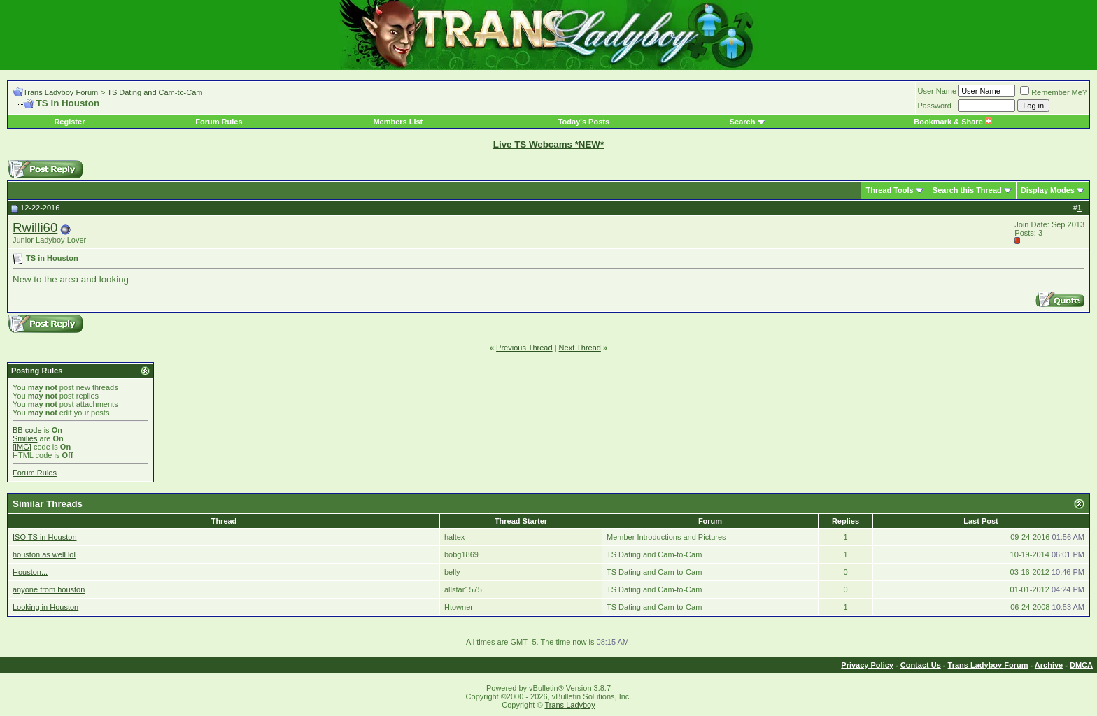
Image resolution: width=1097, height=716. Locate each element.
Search (743, 121)
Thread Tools (889, 190)
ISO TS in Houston (45, 537)
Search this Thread (967, 190)
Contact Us (920, 665)
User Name (937, 91)
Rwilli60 (35, 227)
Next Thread (580, 347)
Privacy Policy (867, 665)
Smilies (25, 438)
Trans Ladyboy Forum (60, 92)
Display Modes (1048, 190)
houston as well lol (44, 554)
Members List (398, 121)
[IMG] (22, 447)
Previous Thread (524, 347)
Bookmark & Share (952, 121)
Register (69, 121)
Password (934, 105)
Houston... (30, 572)
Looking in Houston (45, 607)
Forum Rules (218, 121)
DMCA (1081, 665)
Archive (1049, 665)
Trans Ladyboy (569, 705)
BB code (27, 430)
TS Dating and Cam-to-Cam (154, 92)
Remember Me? (1053, 92)
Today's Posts (583, 121)
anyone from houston (49, 589)
